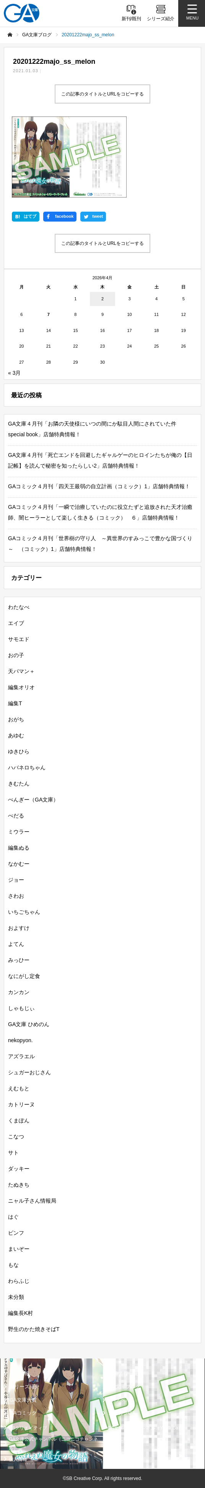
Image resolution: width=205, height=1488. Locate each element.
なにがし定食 (24, 976)
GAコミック (23, 1413)
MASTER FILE (122, 1439)
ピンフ (16, 1233)
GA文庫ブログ (124, 1387)
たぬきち (18, 1185)
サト (13, 1153)
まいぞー (18, 1249)
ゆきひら (18, 751)
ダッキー (18, 1169)
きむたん (18, 783)
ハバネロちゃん (27, 767)
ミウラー (18, 832)
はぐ (13, 1217)
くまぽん (18, 1120)
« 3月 (14, 373)
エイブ (16, 623)
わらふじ (18, 1281)
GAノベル (119, 1400)
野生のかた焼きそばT (34, 1329)
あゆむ (16, 735)
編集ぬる (18, 848)
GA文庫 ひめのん (28, 1024)
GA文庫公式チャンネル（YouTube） (145, 1428)
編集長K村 (20, 1313)
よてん (16, 944)
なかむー (18, 864)
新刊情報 (19, 1373)
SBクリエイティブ (28, 1428)
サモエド (18, 639)
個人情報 (18, 1459)
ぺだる (16, 816)
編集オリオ (21, 687)
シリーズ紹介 (24, 1387)
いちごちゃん (24, 912)
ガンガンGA (121, 1413)
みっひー (18, 960)
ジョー (16, 880)
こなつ (16, 1136)
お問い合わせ (121, 1459)
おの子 (16, 655)
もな (13, 1265)
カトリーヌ (21, 1104)
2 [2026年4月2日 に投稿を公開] (102, 298)
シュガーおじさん (29, 1072)
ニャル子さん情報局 (32, 1201)
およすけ (18, 928)
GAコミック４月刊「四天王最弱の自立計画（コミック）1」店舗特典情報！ (99, 486)
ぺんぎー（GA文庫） (33, 800)
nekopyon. (20, 1040)
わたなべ (18, 607)
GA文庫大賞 (23, 1400)
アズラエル (21, 1056)
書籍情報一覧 (123, 1373)
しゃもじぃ (21, 1008)
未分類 (16, 1297)
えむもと (18, 1088)
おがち (16, 719)
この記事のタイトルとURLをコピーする (102, 94)
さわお (16, 896)
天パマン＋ (21, 671)
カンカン (18, 992)
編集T (15, 703)
